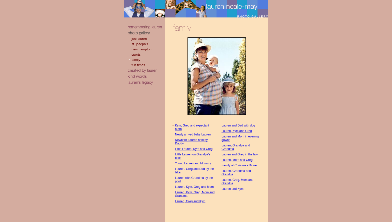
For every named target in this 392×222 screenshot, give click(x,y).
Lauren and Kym (233, 189)
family (136, 60)
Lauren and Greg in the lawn (240, 154)
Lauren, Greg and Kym (190, 201)
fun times (138, 65)
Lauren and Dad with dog (238, 125)
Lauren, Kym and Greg (237, 131)
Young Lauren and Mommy (193, 163)
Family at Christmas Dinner (240, 165)
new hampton (142, 49)
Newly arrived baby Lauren (193, 134)
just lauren (139, 39)
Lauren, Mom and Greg (237, 160)
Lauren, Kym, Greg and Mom (194, 187)
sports (136, 54)
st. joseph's (140, 44)
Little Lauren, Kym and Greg (193, 149)
